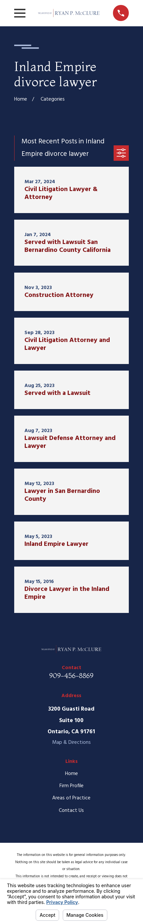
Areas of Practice (71, 798)
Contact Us (71, 811)
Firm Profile (71, 786)
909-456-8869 (71, 675)
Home (71, 774)
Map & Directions (71, 742)
